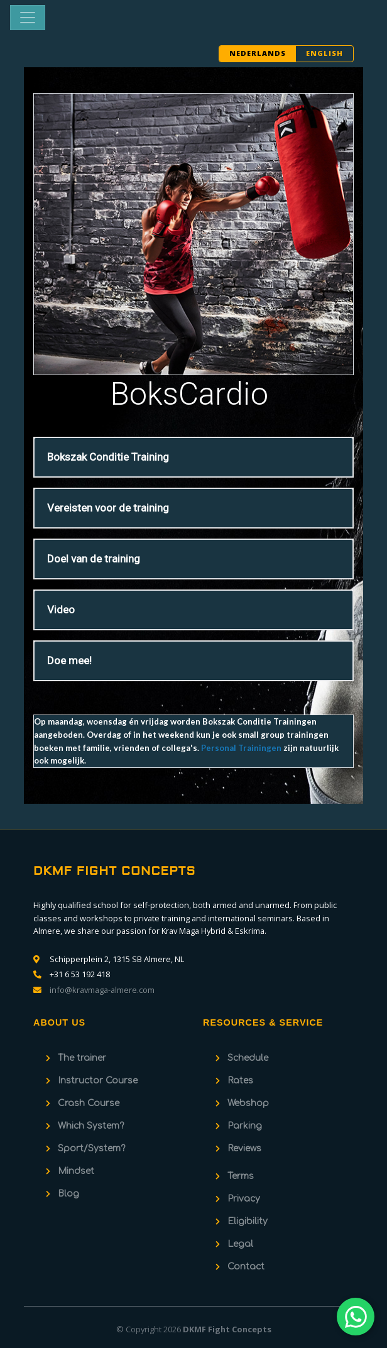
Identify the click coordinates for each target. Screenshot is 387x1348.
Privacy (243, 1198)
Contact (245, 1266)
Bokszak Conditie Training (108, 457)
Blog (68, 1193)
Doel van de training (93, 558)
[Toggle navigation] (27, 17)
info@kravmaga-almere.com (102, 989)
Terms (240, 1176)
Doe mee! (69, 660)
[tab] (193, 457)
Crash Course (88, 1103)
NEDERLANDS (257, 53)
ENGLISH (324, 53)
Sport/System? (91, 1148)
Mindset (76, 1171)
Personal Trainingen (241, 748)
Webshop (248, 1103)
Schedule (247, 1058)
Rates (240, 1080)
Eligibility (247, 1221)
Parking (244, 1126)
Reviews (244, 1148)
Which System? (91, 1126)
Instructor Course (98, 1080)
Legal (240, 1244)
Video (61, 609)
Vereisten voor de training (108, 507)
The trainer (82, 1058)
